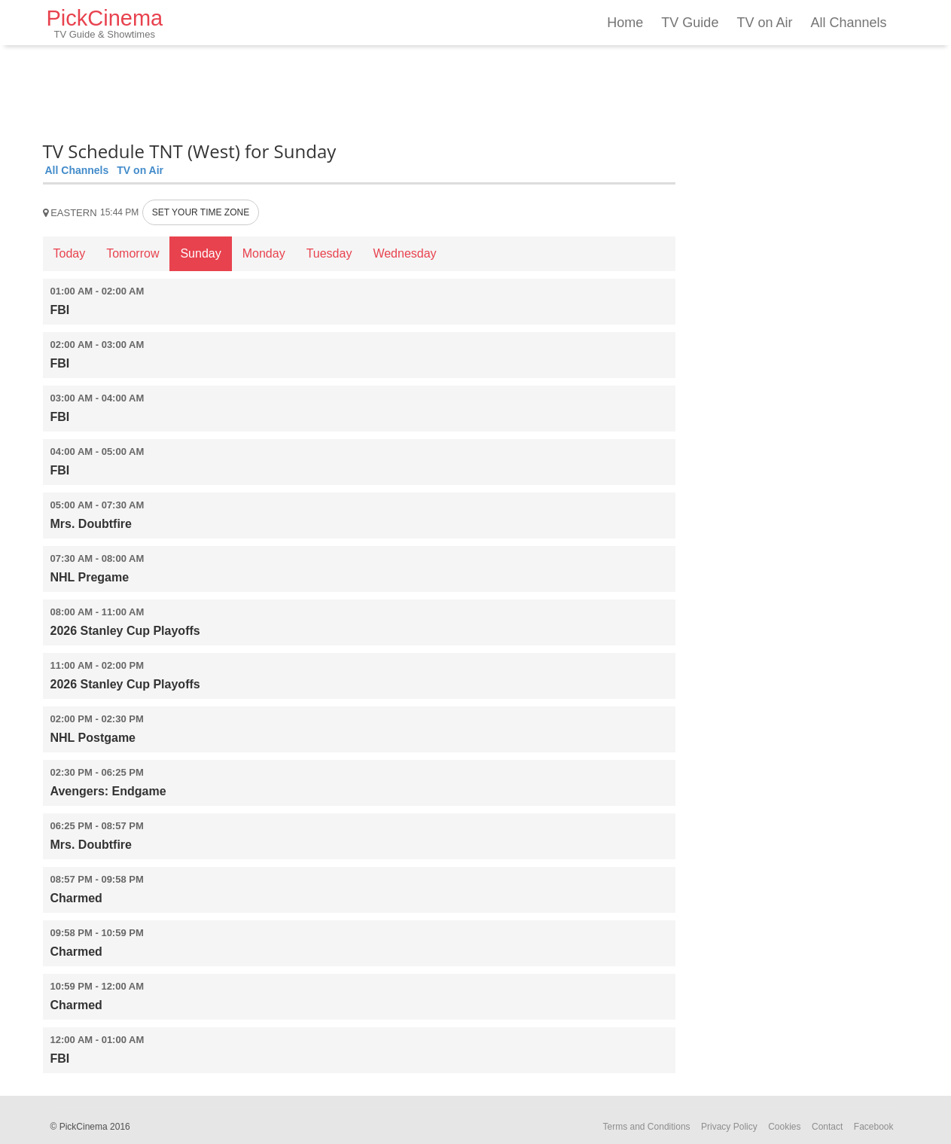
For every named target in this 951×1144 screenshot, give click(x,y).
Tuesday (329, 253)
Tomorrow (132, 253)
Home (625, 22)
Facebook (874, 1126)
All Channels (848, 22)
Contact (827, 1126)
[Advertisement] (359, 90)
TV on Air (764, 22)
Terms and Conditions (646, 1126)
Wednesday (404, 253)
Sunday (200, 253)
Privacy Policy (729, 1126)
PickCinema (105, 23)
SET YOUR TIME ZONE (200, 212)
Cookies (784, 1126)
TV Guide (689, 22)
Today (69, 253)
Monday (263, 253)
